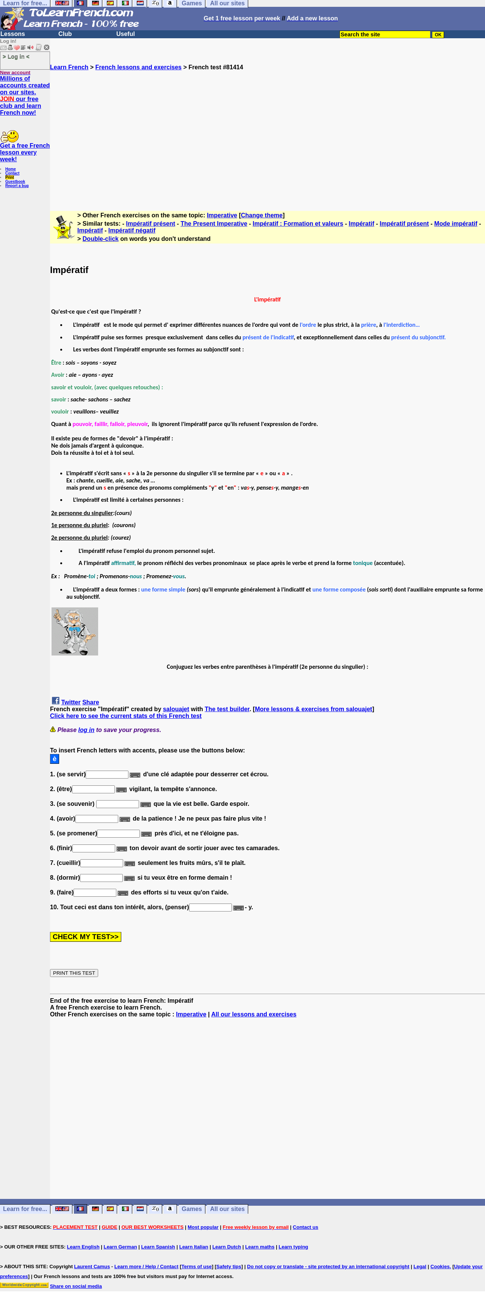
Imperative (222, 215)
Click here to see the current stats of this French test (126, 716)
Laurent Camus (92, 1266)
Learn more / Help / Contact (146, 1266)
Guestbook (15, 181)
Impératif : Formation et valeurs (298, 223)
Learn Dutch (226, 1247)
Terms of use (196, 1266)
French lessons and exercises (138, 67)
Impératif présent (150, 223)
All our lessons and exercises (253, 1014)
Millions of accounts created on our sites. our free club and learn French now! (25, 95)
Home (10, 169)
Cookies (440, 1266)
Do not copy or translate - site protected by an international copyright (328, 1266)
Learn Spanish (158, 1247)
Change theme (262, 215)
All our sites (227, 1209)
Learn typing (293, 1247)
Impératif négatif (131, 230)
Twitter (70, 702)
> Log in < (16, 56)
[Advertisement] (267, 137)
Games (192, 1209)
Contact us (305, 1227)
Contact (12, 173)
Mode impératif (455, 223)
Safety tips (228, 1266)
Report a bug (17, 186)
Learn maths (259, 1247)
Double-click (101, 239)
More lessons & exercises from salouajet (313, 709)
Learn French (69, 67)
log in (86, 730)
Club (65, 34)
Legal (419, 1266)
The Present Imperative (214, 223)
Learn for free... (25, 1209)
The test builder (227, 709)
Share (90, 702)
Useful (125, 34)
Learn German (120, 1247)
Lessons (12, 34)
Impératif (361, 223)
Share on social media (76, 1286)
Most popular (203, 1227)
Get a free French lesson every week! (25, 152)
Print (9, 177)
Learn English (83, 1247)
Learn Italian (193, 1247)
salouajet (176, 709)
